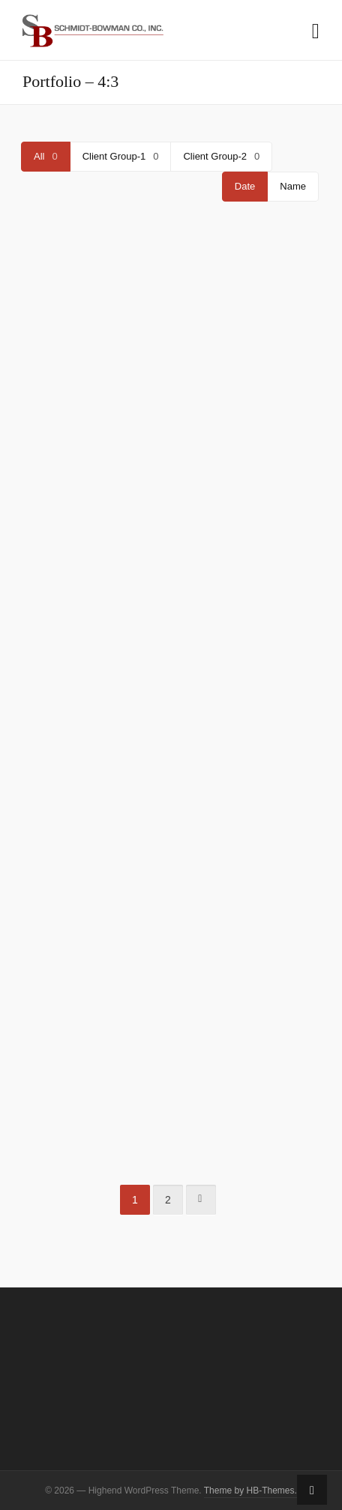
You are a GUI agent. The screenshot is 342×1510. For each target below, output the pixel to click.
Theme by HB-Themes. (250, 1490)
